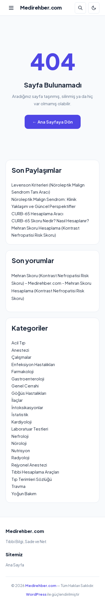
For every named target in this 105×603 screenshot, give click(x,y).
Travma (18, 486)
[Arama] (80, 8)
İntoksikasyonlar (27, 407)
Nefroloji (20, 436)
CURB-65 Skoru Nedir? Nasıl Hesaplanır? (50, 220)
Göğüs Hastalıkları (28, 393)
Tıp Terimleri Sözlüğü (31, 479)
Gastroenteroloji (27, 378)
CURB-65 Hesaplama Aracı (37, 213)
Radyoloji (20, 457)
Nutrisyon (20, 450)
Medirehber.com (41, 7)
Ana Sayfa (15, 564)
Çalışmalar (21, 357)
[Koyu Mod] (93, 8)
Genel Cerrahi (25, 385)
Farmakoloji (22, 371)
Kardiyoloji (21, 421)
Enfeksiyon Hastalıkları (33, 364)
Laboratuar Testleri (29, 428)
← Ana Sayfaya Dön (52, 121)
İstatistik (19, 414)
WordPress (36, 594)
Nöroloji (19, 443)
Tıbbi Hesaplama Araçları (35, 471)
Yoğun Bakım (23, 493)
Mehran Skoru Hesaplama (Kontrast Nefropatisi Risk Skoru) (51, 290)
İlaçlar (17, 400)
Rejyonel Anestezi (29, 464)
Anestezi (20, 350)
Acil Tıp (18, 342)
